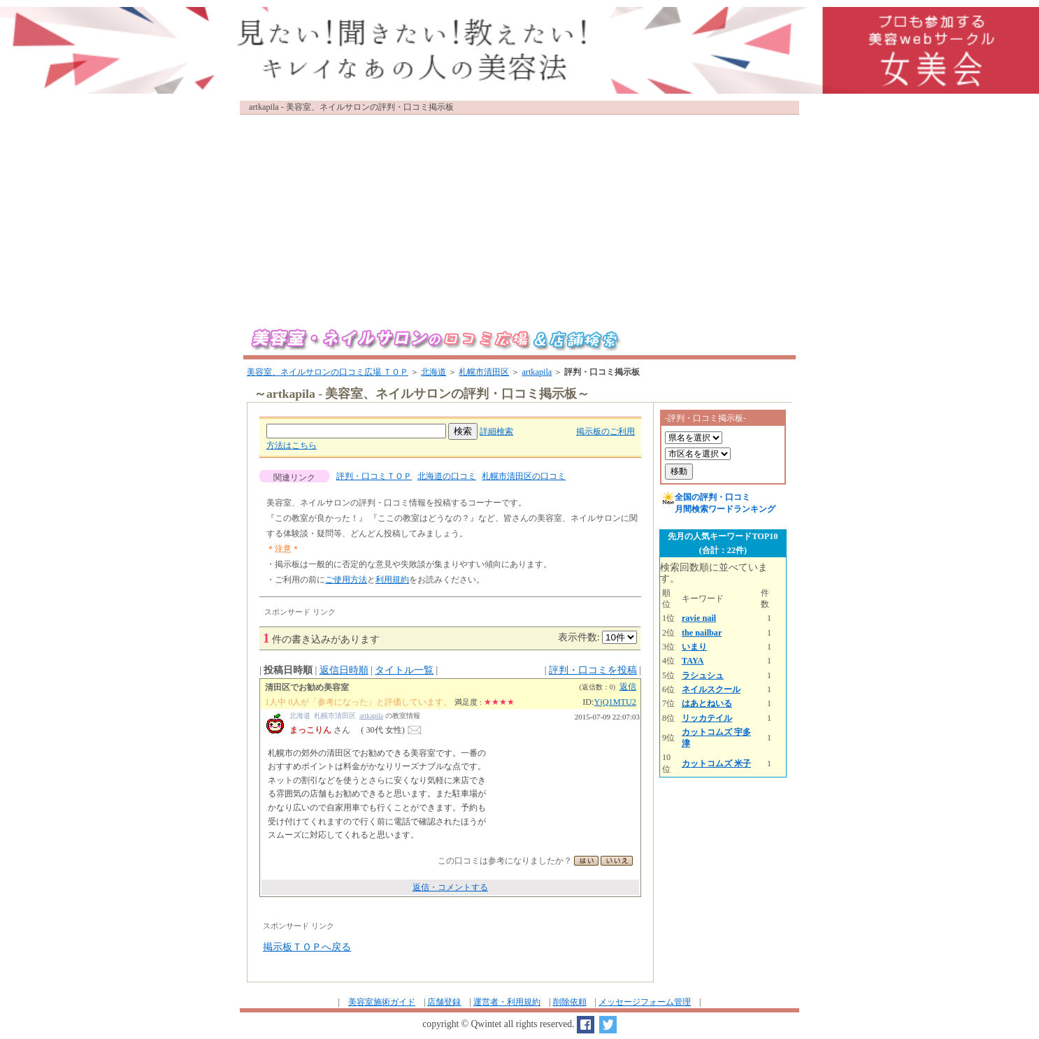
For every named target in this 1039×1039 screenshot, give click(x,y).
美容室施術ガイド (381, 1002)
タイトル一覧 (404, 670)
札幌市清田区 (484, 372)
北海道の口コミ (446, 476)
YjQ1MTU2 (615, 702)
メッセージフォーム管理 (645, 1002)
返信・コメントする (450, 887)
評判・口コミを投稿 (593, 670)
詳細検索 (496, 431)
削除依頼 (570, 1002)
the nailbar (702, 633)
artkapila (537, 372)
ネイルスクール (711, 689)
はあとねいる (707, 703)
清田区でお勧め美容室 (307, 687)
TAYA (693, 661)
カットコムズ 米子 (716, 763)
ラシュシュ (703, 675)
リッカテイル (707, 718)
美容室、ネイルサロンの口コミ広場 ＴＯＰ (327, 372)
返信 (627, 687)
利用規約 (392, 580)
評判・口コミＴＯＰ (374, 476)
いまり (694, 647)
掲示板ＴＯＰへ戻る (307, 947)
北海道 (433, 372)
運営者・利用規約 (506, 1002)
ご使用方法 (346, 580)
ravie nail (699, 618)
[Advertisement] (519, 216)
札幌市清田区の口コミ (524, 476)
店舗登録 (444, 1002)
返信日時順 (344, 670)
